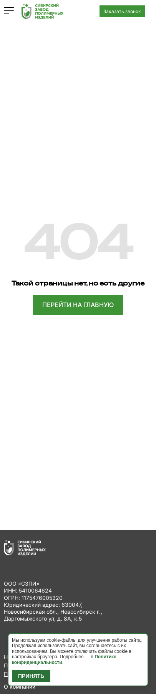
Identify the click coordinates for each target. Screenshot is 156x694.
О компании (19, 686)
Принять (31, 676)
